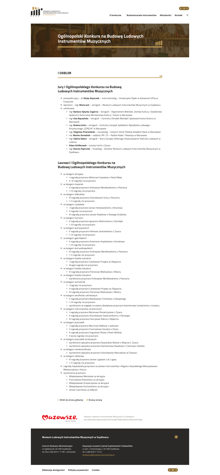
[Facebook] (169, 470)
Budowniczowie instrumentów (141, 15)
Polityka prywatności (78, 470)
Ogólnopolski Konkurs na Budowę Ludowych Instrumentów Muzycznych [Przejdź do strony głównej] (101, 38)
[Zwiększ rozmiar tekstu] (180, 8)
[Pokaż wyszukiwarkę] (187, 15)
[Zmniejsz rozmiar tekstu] (187, 8)
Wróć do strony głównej (71, 400)
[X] (176, 470)
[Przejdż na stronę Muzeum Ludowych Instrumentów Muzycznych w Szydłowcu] (49, 12)
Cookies (96, 470)
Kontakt (178, 15)
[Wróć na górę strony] (176, 437)
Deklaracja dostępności (53, 470)
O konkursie (115, 15)
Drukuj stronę (95, 400)
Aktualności (165, 15)
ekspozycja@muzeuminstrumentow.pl (98, 454)
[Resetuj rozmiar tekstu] (184, 8)
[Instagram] (173, 470)
